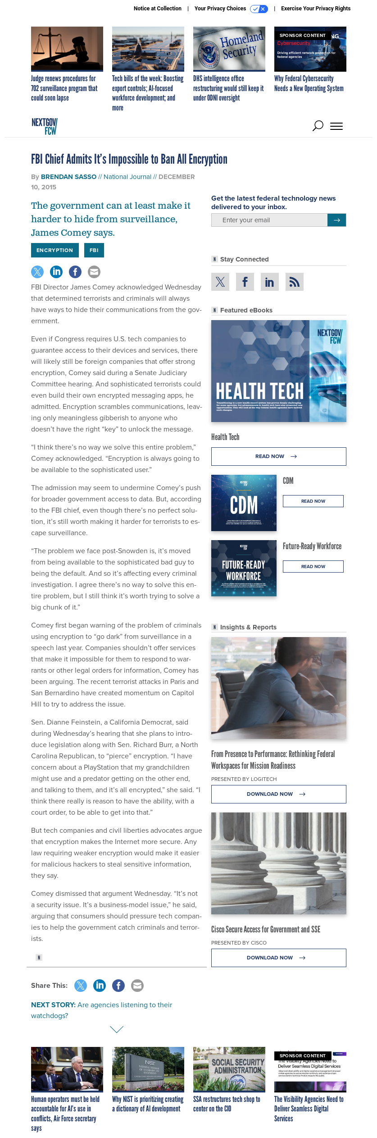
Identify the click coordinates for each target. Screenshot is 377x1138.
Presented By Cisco (239, 943)
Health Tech (225, 436)
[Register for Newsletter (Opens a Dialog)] (336, 220)
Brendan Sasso (68, 177)
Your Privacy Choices (231, 9)
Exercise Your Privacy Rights (315, 8)
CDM (288, 480)
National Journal (127, 177)
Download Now (278, 794)
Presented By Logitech (244, 779)
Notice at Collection (158, 8)
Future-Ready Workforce (312, 546)
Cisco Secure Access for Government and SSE (265, 929)
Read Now (278, 456)
